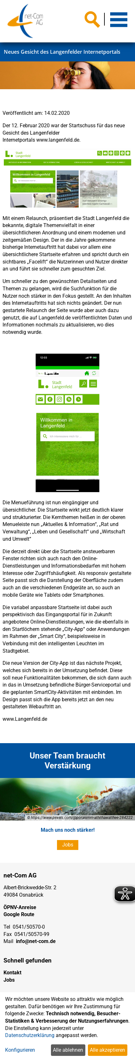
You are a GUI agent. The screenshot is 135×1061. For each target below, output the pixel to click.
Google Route (19, 914)
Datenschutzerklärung (29, 1035)
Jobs (67, 845)
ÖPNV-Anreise (20, 907)
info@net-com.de (36, 941)
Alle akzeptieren (107, 1050)
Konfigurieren (20, 1050)
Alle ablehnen (68, 1050)
